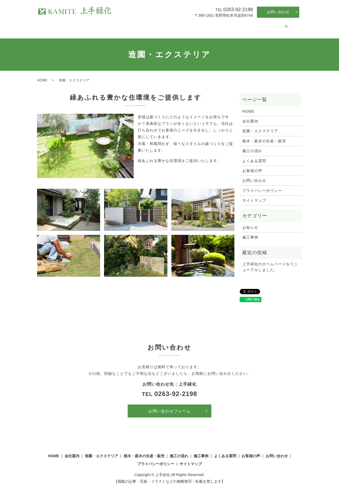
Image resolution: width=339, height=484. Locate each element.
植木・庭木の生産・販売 (155, 25)
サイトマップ (254, 195)
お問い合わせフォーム (169, 406)
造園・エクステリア (112, 25)
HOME (63, 25)
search (280, 25)
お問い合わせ (278, 12)
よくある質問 (238, 25)
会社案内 (82, 25)
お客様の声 (264, 25)
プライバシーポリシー (262, 185)
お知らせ (250, 222)
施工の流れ (190, 25)
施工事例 (213, 25)
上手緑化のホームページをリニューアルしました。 (270, 262)
